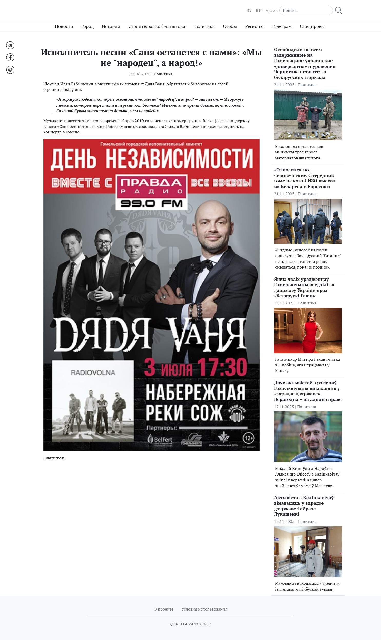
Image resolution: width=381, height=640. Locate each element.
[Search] (306, 10)
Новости (64, 26)
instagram (71, 89)
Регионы (254, 26)
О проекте (163, 609)
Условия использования (204, 609)
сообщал (147, 126)
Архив (271, 10)
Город (87, 26)
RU (258, 10)
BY (249, 10)
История (111, 26)
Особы (230, 26)
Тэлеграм (282, 26)
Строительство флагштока (156, 26)
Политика (204, 26)
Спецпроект (313, 26)
